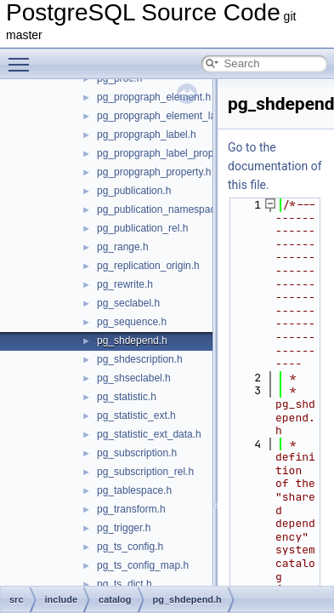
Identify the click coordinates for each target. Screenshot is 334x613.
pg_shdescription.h (140, 359)
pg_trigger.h (123, 528)
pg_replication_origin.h (148, 266)
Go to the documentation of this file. (275, 166)
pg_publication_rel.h (142, 228)
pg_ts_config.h (130, 547)
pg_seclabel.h (128, 303)
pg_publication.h (134, 191)
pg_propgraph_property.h (154, 172)
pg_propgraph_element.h (154, 97)
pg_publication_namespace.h (163, 209)
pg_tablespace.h (134, 490)
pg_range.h (123, 247)
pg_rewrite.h (125, 284)
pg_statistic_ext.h (136, 415)
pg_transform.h (131, 509)
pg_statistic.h (126, 397)
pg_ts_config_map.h (143, 565)
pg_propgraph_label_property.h (168, 153)
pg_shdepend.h (132, 341)
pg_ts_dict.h (124, 584)
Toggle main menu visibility (22, 57)
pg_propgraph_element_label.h (167, 116)
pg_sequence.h (132, 322)
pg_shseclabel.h (134, 378)
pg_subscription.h (137, 453)
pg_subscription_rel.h (145, 472)
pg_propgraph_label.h (146, 134)
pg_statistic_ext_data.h (149, 434)
